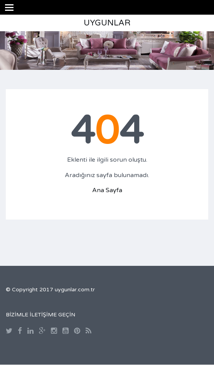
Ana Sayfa (107, 190)
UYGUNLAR (107, 23)
